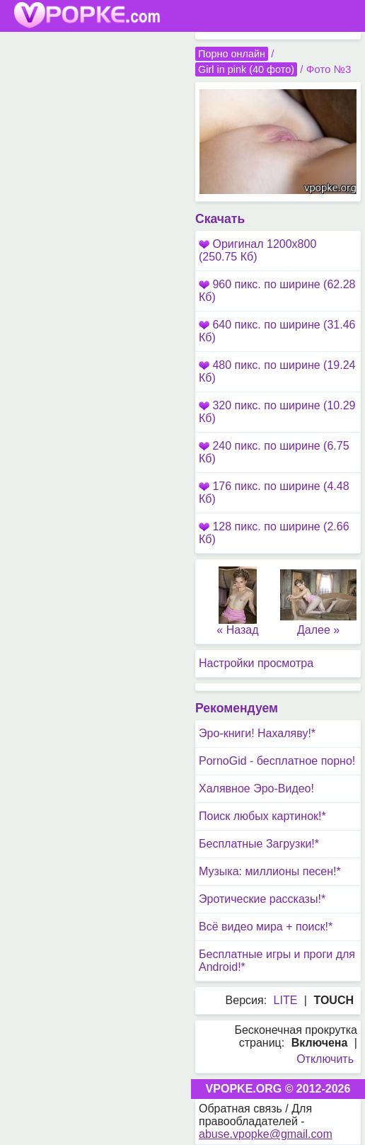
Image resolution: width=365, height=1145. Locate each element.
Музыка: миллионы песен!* (270, 871)
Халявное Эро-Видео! (256, 788)
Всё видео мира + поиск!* (265, 927)
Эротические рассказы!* (262, 899)
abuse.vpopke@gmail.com (265, 1134)
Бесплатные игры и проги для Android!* (277, 960)
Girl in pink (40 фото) (246, 69)
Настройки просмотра (256, 663)
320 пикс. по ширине (277, 411)
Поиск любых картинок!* (262, 816)
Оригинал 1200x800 (257, 250)
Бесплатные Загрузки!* (259, 844)
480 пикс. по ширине (277, 371)
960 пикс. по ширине (277, 290)
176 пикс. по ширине (274, 492)
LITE (286, 1000)
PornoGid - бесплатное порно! (277, 761)
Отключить (325, 1059)
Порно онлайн (231, 53)
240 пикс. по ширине (274, 452)
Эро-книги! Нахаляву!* (257, 733)
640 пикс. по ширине (277, 331)
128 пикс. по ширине (274, 532)
